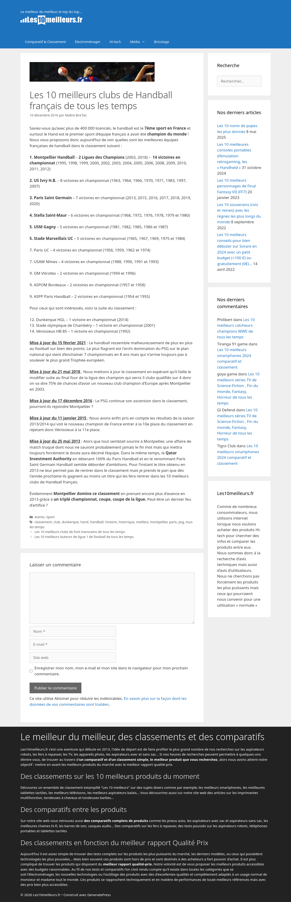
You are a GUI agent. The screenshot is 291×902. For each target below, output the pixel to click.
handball (96, 522)
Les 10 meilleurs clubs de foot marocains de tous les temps (80, 532)
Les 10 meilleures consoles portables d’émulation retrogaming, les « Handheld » (234, 156)
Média (140, 41)
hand (84, 522)
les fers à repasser (47, 754)
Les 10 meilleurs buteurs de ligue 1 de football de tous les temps (84, 537)
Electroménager (87, 41)
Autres (40, 517)
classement (43, 522)
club (57, 522)
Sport (50, 517)
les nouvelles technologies (76, 874)
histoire (111, 522)
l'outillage (111, 874)
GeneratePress (99, 894)
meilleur (142, 522)
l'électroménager (40, 874)
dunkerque (70, 522)
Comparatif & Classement (45, 41)
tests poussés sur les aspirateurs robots (216, 826)
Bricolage (161, 41)
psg (181, 522)
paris (173, 522)
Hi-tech (115, 41)
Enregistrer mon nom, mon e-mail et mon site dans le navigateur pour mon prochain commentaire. (111, 670)
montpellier (158, 522)
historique (126, 522)
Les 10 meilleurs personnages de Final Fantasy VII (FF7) (236, 186)
